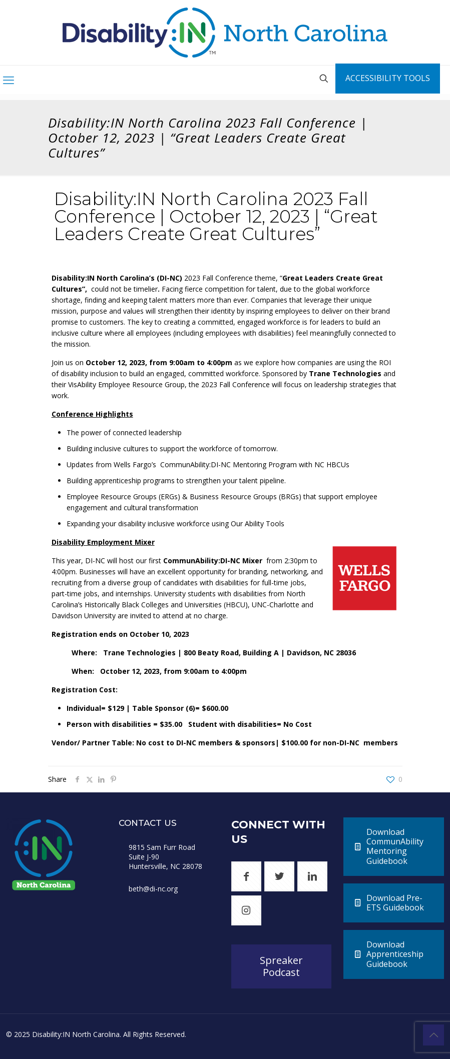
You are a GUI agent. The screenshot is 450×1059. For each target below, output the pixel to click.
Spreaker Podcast (281, 966)
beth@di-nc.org (153, 888)
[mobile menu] (8, 79)
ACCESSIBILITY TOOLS (387, 78)
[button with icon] (246, 876)
